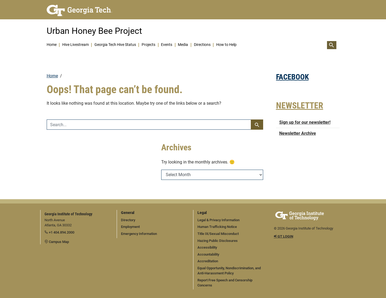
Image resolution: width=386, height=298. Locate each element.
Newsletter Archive (297, 133)
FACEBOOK (292, 76)
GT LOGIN (283, 236)
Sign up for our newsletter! (304, 122)
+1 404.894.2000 (59, 232)
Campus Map (57, 242)
